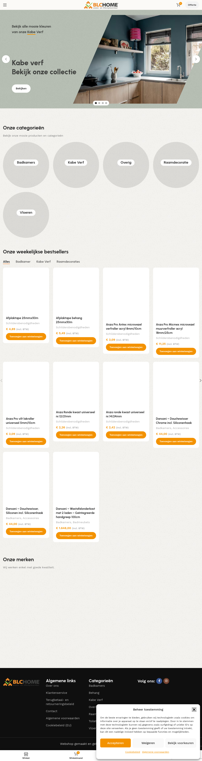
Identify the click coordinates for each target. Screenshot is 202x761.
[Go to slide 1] (96, 103)
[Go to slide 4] (106, 103)
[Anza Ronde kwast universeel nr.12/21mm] (76, 385)
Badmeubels (81, 522)
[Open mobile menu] (5, 5)
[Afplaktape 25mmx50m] (26, 291)
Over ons (52, 686)
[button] (194, 710)
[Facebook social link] (159, 681)
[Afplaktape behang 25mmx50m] (76, 291)
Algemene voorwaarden (155, 752)
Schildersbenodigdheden (23, 323)
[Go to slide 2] (99, 103)
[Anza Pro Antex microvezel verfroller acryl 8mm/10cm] (126, 294)
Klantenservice (56, 693)
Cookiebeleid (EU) (59, 725)
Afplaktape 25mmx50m (22, 318)
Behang (94, 693)
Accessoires (181, 428)
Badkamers (26, 165)
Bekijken (21, 91)
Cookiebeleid (132, 752)
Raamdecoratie (176, 165)
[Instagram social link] (166, 681)
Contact (51, 711)
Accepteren (115, 743)
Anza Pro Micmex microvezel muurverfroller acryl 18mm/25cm (175, 329)
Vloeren (26, 215)
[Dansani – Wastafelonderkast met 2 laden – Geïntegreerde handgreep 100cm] (76, 478)
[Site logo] (101, 5)
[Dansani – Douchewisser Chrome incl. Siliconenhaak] (176, 388)
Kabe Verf (76, 165)
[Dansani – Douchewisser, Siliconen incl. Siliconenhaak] (26, 478)
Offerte (192, 5)
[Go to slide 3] (103, 103)
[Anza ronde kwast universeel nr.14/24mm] (126, 385)
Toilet (93, 721)
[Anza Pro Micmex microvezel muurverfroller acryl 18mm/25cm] (176, 294)
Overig (126, 165)
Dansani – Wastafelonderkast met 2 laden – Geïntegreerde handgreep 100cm (75, 513)
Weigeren (148, 743)
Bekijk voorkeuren (181, 743)
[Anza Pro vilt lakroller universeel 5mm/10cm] (26, 388)
